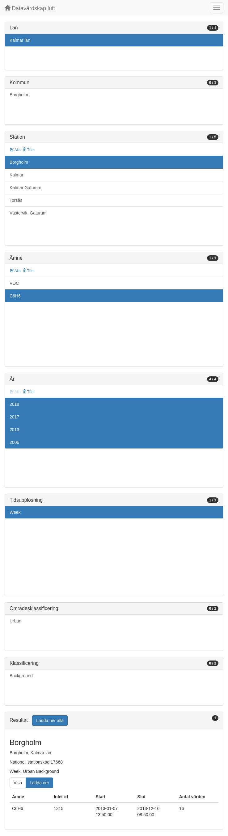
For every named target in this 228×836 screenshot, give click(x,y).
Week (15, 512)
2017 (14, 416)
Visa (18, 782)
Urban (15, 620)
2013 (14, 429)
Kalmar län (20, 40)
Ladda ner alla (50, 720)
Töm (29, 150)
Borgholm (19, 94)
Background (21, 675)
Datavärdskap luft (30, 8)
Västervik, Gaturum (28, 212)
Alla (15, 150)
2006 (14, 442)
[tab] (114, 720)
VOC (14, 283)
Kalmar (16, 174)
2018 (14, 404)
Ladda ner (39, 782)
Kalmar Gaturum (25, 187)
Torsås (16, 200)
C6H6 (15, 295)
